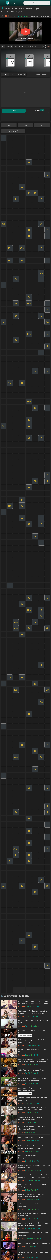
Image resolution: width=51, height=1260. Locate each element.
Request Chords (25, 1036)
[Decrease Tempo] (3, 46)
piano (12, 74)
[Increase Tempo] (11, 46)
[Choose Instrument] (24, 74)
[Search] (48, 3)
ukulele (19, 74)
